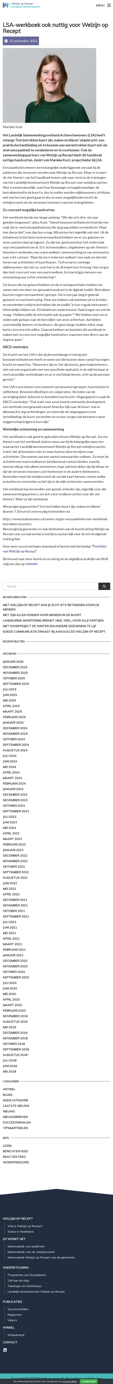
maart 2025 (12, 711)
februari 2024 (14, 783)
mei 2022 (9, 889)
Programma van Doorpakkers (27, 1275)
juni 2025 (10, 695)
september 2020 (16, 977)
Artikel (9, 1089)
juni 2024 (10, 761)
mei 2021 (9, 933)
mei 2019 (9, 1027)
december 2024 (15, 728)
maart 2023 (12, 839)
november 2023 (15, 800)
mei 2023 (9, 828)
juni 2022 (10, 883)
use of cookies (70, 1381)
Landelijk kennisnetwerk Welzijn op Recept (36, 1291)
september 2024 (16, 745)
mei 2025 (9, 700)
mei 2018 (9, 1071)
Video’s (12, 1320)
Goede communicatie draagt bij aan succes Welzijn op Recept (54, 631)
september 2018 (16, 1049)
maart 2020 (12, 1005)
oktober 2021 (14, 911)
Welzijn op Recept (18, 1218)
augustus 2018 (15, 1055)
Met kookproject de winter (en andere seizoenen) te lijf (49, 626)
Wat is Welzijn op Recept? (25, 1226)
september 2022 (16, 872)
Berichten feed (15, 1151)
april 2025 (11, 706)
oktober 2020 (14, 972)
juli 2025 (9, 689)
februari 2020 (14, 1010)
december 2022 (15, 855)
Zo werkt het (14, 1239)
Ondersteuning (15, 1267)
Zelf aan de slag (18, 1280)
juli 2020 (9, 983)
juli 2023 (9, 817)
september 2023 (16, 811)
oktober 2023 (14, 805)
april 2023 (11, 833)
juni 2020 (10, 988)
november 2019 (15, 1016)
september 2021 (16, 916)
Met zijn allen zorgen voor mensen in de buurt (42, 615)
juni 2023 (10, 822)
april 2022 (11, 894)
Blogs (7, 1095)
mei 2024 (9, 767)
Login (7, 1146)
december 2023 (15, 794)
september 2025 (16, 684)
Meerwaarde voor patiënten (26, 1246)
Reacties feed (14, 1157)
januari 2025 (13, 722)
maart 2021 (12, 944)
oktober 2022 (14, 866)
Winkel (8, 1327)
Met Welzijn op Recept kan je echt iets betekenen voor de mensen (51, 607)
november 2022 (15, 861)
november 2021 (15, 905)
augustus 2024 (15, 750)
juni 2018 (10, 1066)
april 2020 (11, 999)
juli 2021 (9, 922)
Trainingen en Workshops (24, 1286)
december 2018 (15, 1033)
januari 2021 (13, 955)
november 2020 (15, 966)
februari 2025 (14, 717)
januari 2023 (13, 850)
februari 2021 (14, 949)
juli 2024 (9, 756)
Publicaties (12, 1302)
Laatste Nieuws (16, 1106)
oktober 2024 (14, 739)
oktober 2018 (14, 1044)
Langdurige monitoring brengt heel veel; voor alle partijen (53, 620)
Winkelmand (16, 1335)
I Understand (88, 1381)
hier (17, 539)
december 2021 (15, 900)
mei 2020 (9, 994)
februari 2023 (14, 844)
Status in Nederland (21, 1231)
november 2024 (15, 733)
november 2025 (15, 673)
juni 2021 (10, 927)
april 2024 (11, 772)
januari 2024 (13, 789)
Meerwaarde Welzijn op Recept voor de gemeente (41, 1257)
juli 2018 (9, 1060)
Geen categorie (15, 1100)
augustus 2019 (15, 1021)
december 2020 (15, 961)
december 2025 (15, 667)
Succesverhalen (17, 1122)
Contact (10, 1342)
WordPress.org (16, 1162)
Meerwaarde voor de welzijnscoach (31, 1252)
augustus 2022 (15, 877)
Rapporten (15, 1314)
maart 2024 (12, 778)
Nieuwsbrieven (15, 1117)
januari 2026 (13, 661)
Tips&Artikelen (15, 1128)
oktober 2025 (14, 678)
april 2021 (11, 938)
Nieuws (9, 1111)
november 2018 (15, 1038)
